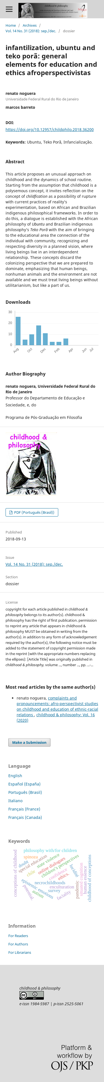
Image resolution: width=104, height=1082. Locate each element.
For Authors (18, 944)
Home (11, 25)
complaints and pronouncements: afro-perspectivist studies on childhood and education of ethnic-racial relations (57, 706)
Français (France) (24, 809)
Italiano (15, 800)
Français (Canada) (25, 817)
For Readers (18, 935)
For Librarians (19, 952)
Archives (30, 25)
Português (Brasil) (25, 792)
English (15, 775)
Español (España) (24, 784)
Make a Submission (29, 742)
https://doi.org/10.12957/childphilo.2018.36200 (50, 129)
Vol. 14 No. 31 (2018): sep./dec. (31, 30)
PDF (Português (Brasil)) (33, 512)
